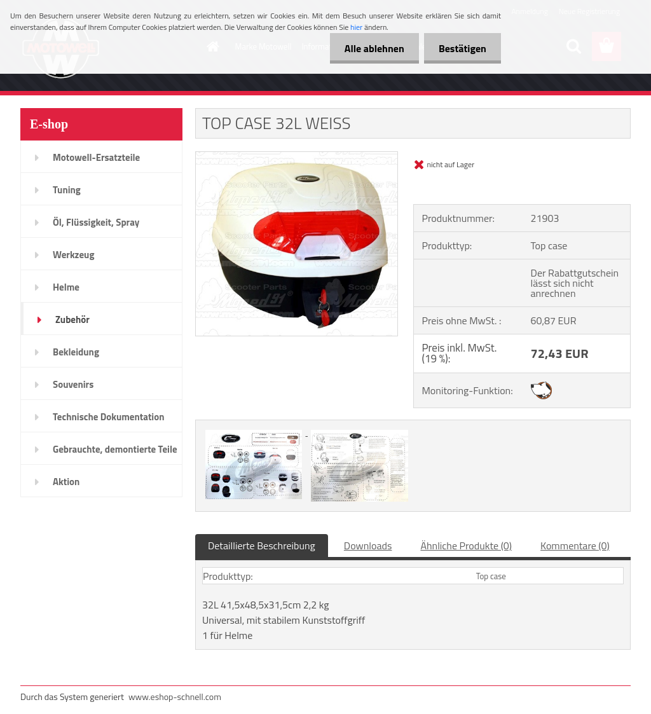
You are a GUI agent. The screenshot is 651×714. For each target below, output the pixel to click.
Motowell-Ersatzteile (96, 157)
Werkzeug (73, 254)
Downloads (368, 545)
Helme (66, 287)
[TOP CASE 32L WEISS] (296, 157)
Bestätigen (461, 48)
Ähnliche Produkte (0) (466, 545)
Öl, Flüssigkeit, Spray (96, 222)
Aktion (66, 481)
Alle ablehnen (371, 48)
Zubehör (72, 319)
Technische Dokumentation (109, 416)
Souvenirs (73, 384)
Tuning (67, 189)
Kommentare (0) (575, 545)
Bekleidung (76, 352)
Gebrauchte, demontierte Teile (115, 449)
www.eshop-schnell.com (174, 696)
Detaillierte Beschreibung (261, 545)
